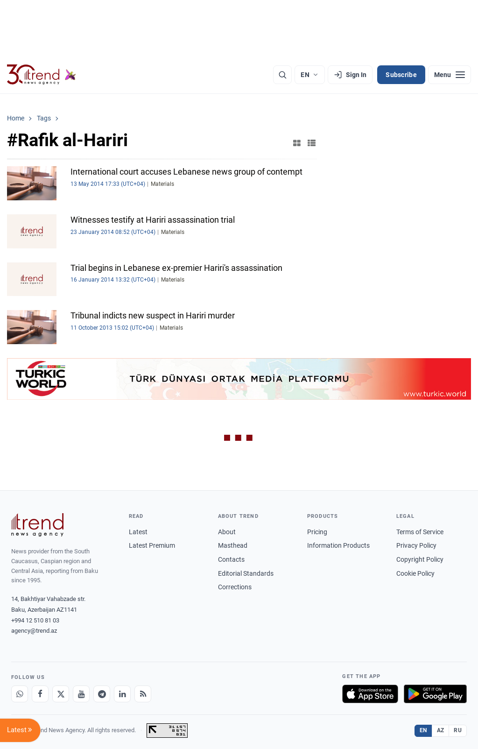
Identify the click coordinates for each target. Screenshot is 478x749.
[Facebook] (40, 693)
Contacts (231, 559)
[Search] (282, 74)
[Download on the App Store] (370, 694)
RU (458, 730)
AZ (440, 730)
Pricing (317, 532)
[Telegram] (101, 693)
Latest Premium (152, 545)
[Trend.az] (41, 74)
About (227, 532)
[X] (60, 693)
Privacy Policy (416, 545)
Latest (138, 532)
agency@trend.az (34, 630)
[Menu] (449, 74)
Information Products (338, 545)
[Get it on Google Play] (435, 694)
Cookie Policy (415, 573)
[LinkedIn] (122, 693)
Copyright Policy (419, 559)
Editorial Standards (246, 573)
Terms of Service (419, 532)
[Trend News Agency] (37, 525)
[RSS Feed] (142, 693)
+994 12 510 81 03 (35, 620)
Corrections (235, 587)
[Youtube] (81, 693)
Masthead (232, 545)
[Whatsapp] (19, 693)
